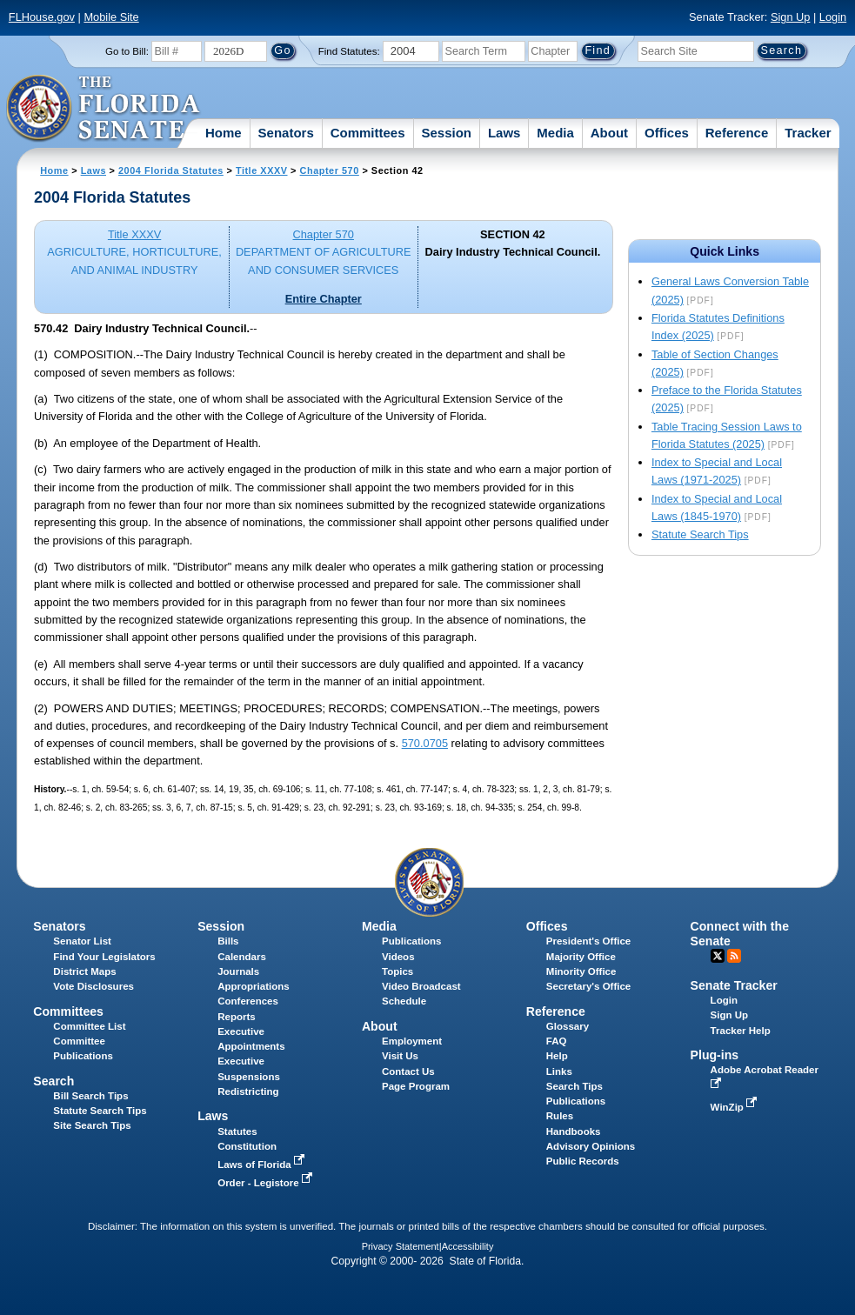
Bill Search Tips (90, 1096)
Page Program (416, 1086)
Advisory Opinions (590, 1146)
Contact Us (408, 1071)
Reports (236, 1016)
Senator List (82, 941)
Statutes (237, 1131)
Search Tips (574, 1086)
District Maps (84, 971)
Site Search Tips (91, 1125)
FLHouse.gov (42, 16)
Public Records (582, 1161)
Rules (559, 1116)
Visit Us (400, 1056)
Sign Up (791, 16)
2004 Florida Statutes (171, 170)
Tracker (808, 132)
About (609, 132)
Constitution (247, 1146)
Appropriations (253, 986)
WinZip (735, 1107)
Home (223, 132)
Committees (368, 132)
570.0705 (425, 743)
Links (559, 1071)
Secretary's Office (588, 986)
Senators (286, 132)
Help (557, 1056)
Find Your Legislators (104, 956)
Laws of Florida (262, 1164)
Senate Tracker (734, 985)
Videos (398, 956)
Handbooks (573, 1131)
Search (53, 1081)
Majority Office (581, 956)
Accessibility (468, 1246)
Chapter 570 (329, 170)
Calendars (241, 956)
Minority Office (581, 971)
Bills (227, 941)
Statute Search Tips (700, 534)
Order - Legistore (266, 1183)
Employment (412, 1041)
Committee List (89, 1026)
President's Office (588, 941)
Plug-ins (715, 1055)
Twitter (718, 956)
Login (832, 16)
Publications (411, 941)
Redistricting (247, 1091)
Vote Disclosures (93, 986)
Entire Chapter (323, 298)
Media (555, 132)
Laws (504, 132)
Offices (667, 132)
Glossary (567, 1026)
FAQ (556, 1041)
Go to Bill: (127, 51)
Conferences (247, 1001)
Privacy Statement (400, 1246)
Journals (238, 971)
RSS (734, 956)
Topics (397, 971)
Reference (737, 132)
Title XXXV (262, 170)
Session (446, 132)
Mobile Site (110, 16)
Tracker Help (741, 1030)
